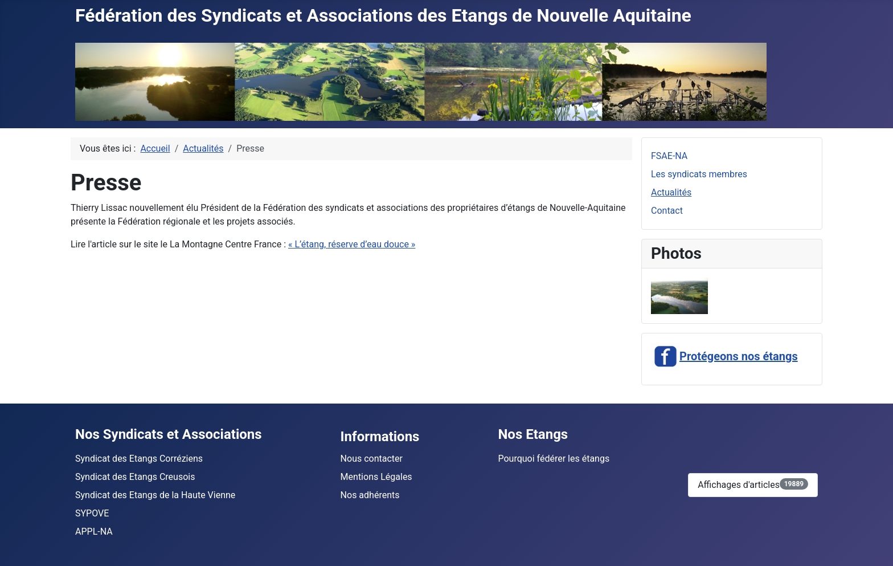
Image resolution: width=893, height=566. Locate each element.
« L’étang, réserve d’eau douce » (351, 244)
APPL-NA (94, 531)
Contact (667, 210)
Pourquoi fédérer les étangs (553, 458)
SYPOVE (92, 513)
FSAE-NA (669, 155)
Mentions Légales (376, 476)
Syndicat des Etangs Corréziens (139, 458)
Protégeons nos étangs (724, 356)
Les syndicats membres (699, 174)
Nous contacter (372, 458)
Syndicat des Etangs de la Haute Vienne (155, 495)
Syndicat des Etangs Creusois (135, 476)
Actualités (671, 192)
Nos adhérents (370, 495)
